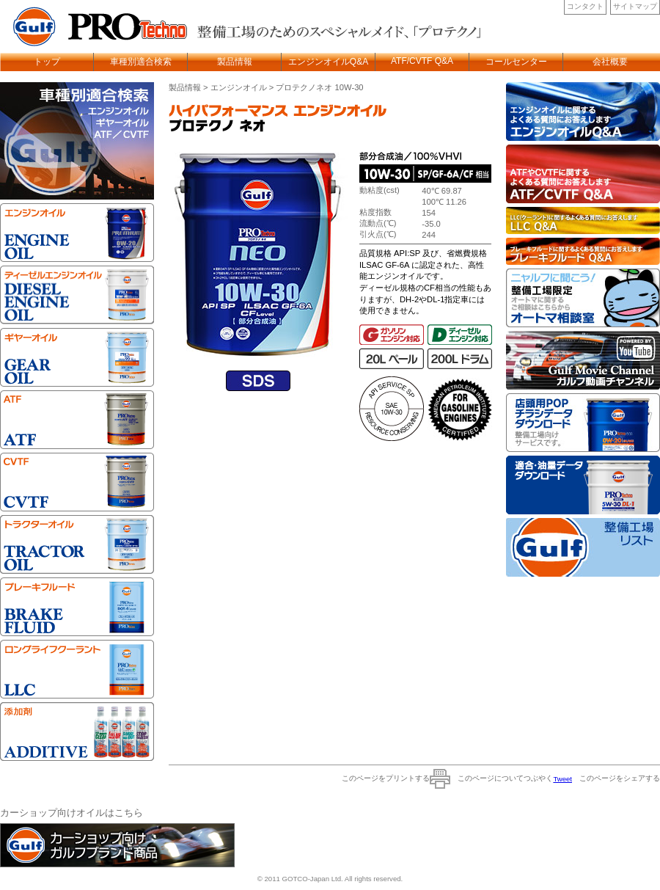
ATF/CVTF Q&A (422, 61)
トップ (47, 61)
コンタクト (585, 6)
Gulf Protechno (95, 26)
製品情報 (234, 61)
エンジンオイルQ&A (328, 61)
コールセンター (516, 61)
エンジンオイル (238, 87)
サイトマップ (635, 6)
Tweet (562, 779)
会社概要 (610, 61)
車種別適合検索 (141, 61)
